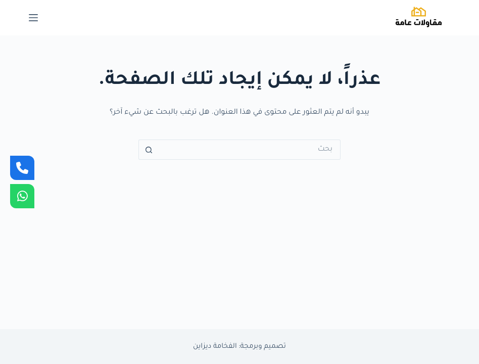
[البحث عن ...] (250, 150)
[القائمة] (33, 17)
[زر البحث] (148, 150)
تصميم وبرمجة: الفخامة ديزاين (239, 346)
